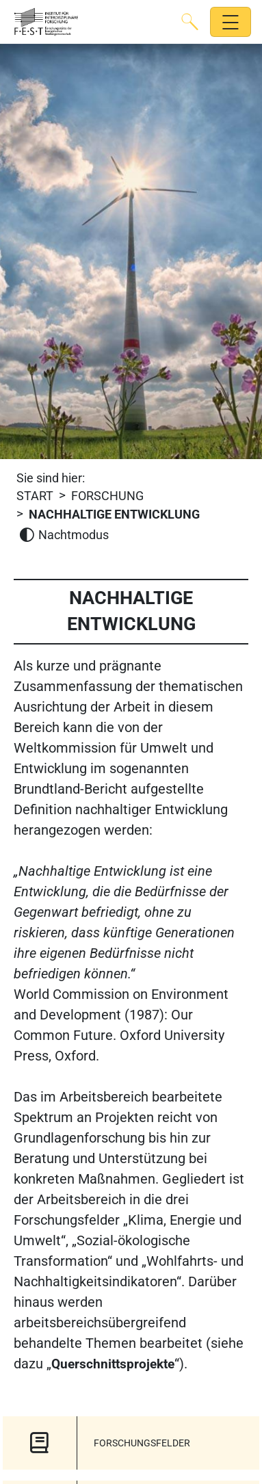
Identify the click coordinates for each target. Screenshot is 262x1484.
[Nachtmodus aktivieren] (64, 535)
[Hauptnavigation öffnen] (231, 22)
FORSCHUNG (107, 496)
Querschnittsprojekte (112, 1364)
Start (34, 496)
